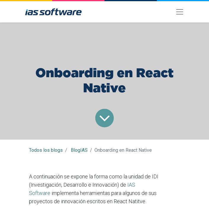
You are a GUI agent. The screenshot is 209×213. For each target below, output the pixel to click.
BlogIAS (79, 150)
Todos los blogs (46, 150)
